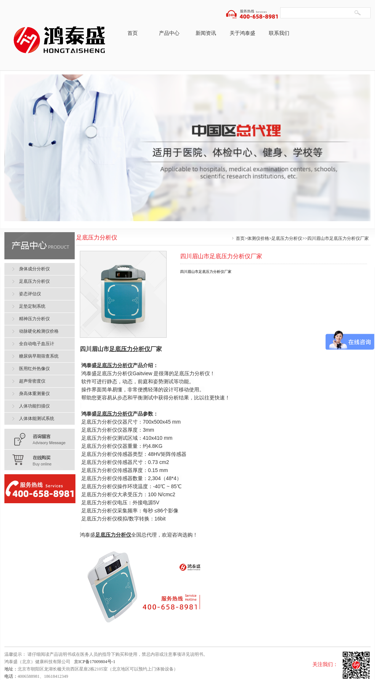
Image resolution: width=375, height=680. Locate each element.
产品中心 (169, 33)
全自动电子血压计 (36, 343)
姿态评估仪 (30, 293)
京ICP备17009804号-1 (94, 661)
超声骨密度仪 (32, 381)
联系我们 (279, 33)
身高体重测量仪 (34, 393)
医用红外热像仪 (34, 368)
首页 (132, 33)
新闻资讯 (206, 33)
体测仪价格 (258, 238)
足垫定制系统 (32, 306)
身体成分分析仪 (34, 268)
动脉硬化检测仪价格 (39, 331)
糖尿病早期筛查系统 (39, 356)
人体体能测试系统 (36, 418)
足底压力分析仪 (286, 238)
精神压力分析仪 (34, 318)
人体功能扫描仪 (34, 406)
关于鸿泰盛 (242, 33)
